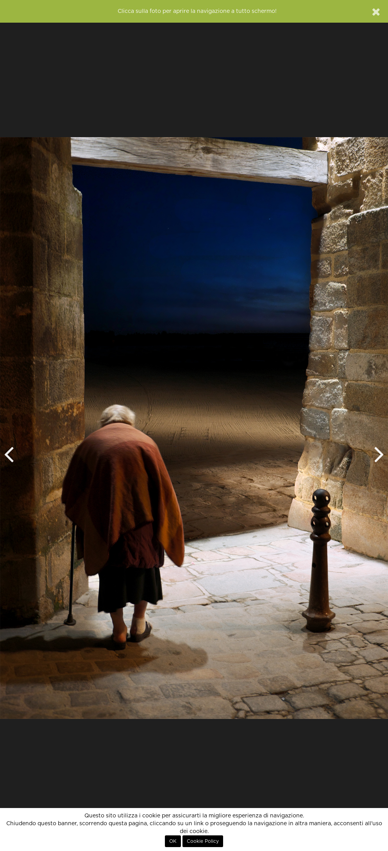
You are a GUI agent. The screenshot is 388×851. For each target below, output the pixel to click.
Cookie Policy (203, 841)
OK (173, 841)
